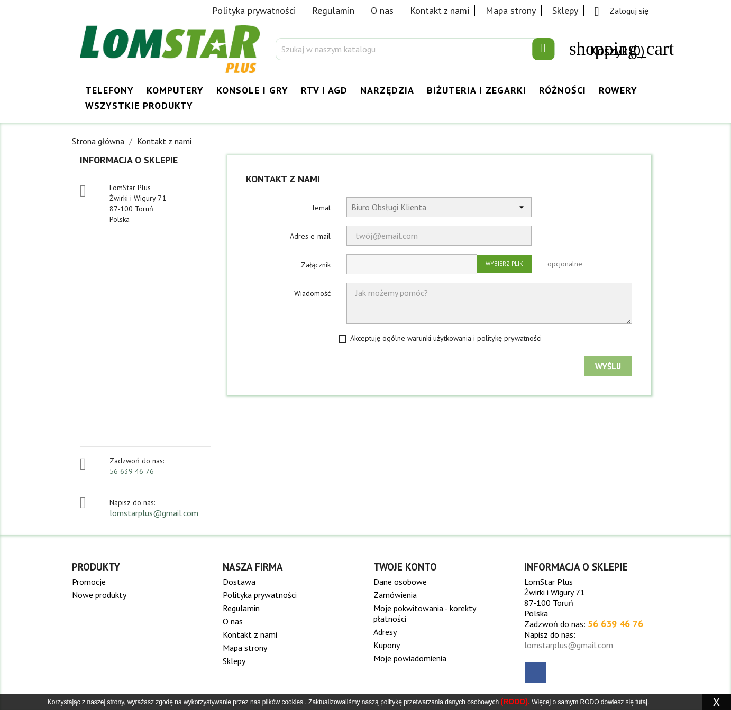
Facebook (535, 672)
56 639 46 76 (131, 471)
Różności (562, 90)
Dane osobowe (400, 581)
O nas (382, 10)
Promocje (89, 581)
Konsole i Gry (252, 90)
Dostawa (239, 581)
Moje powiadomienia (409, 658)
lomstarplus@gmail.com (153, 513)
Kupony (386, 645)
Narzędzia (387, 90)
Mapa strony (511, 10)
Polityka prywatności (254, 10)
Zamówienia (395, 595)
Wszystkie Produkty (139, 105)
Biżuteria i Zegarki (476, 90)
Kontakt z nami (439, 10)
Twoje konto (405, 566)
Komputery (175, 90)
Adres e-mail (310, 236)
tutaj (641, 702)
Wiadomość (312, 293)
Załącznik (316, 264)
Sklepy (565, 10)
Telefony (109, 90)
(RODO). (515, 701)
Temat (321, 207)
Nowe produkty (99, 595)
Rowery (618, 90)
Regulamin (333, 10)
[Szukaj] (415, 49)
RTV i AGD (324, 90)
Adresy (385, 632)
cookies (292, 702)
